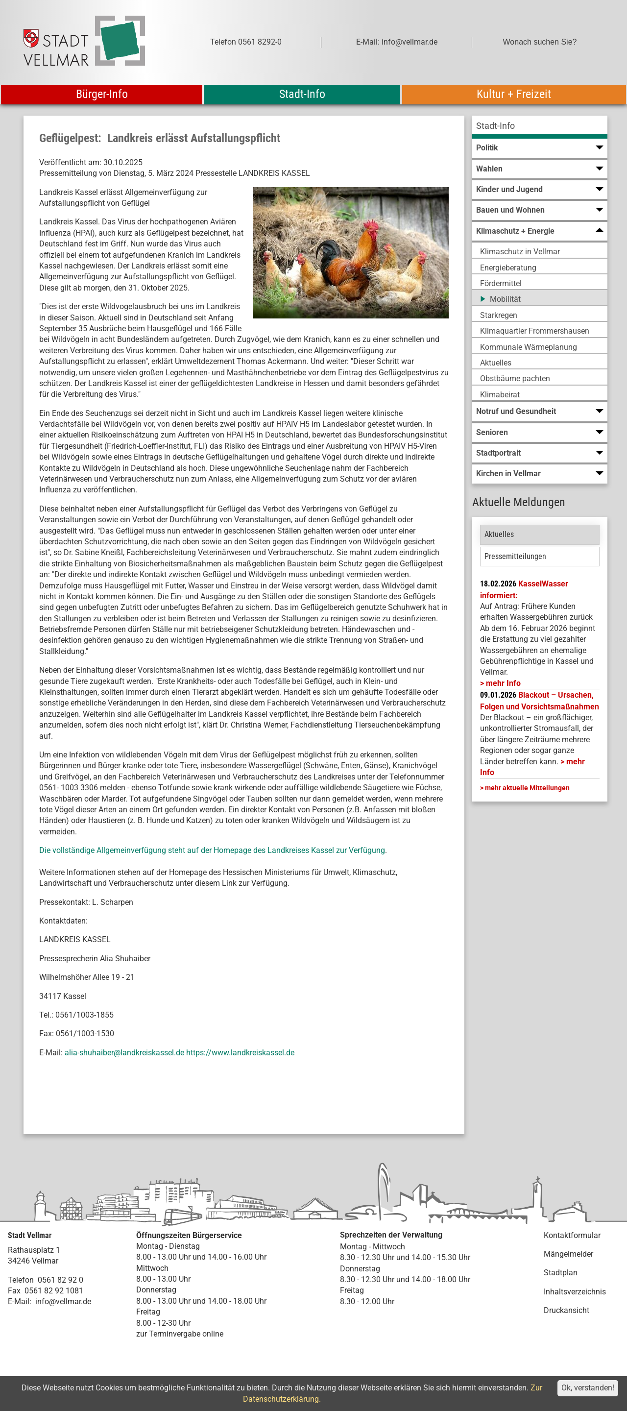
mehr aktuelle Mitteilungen (527, 788)
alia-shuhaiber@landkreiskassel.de (124, 1052)
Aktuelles (499, 534)
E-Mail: (19, 1301)
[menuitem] (539, 127)
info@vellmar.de (63, 1301)
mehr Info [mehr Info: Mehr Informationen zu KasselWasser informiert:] (503, 683)
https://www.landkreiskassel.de (240, 1052)
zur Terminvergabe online (179, 1333)
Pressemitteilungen (515, 556)
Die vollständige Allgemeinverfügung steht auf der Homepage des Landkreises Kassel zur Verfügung (212, 850)
